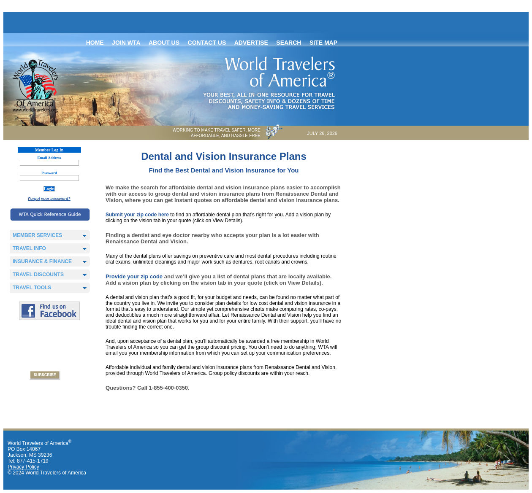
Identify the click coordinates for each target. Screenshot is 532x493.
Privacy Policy (23, 467)
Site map (323, 42)
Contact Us (207, 42)
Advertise (251, 42)
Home (95, 42)
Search (288, 42)
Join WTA (126, 42)
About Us (164, 42)
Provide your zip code (134, 276)
